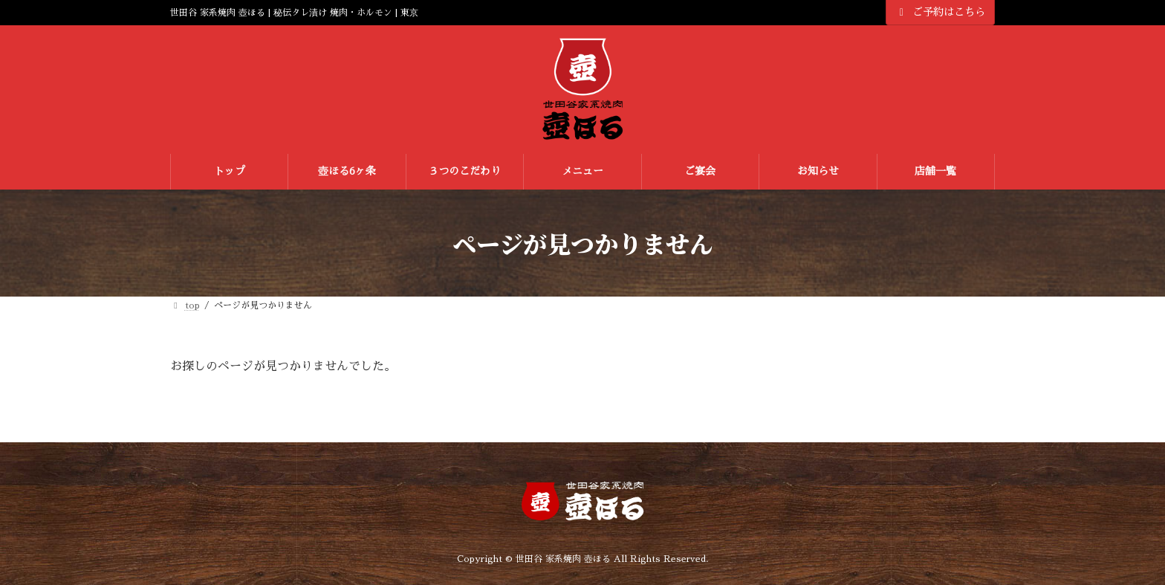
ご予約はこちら (940, 12)
